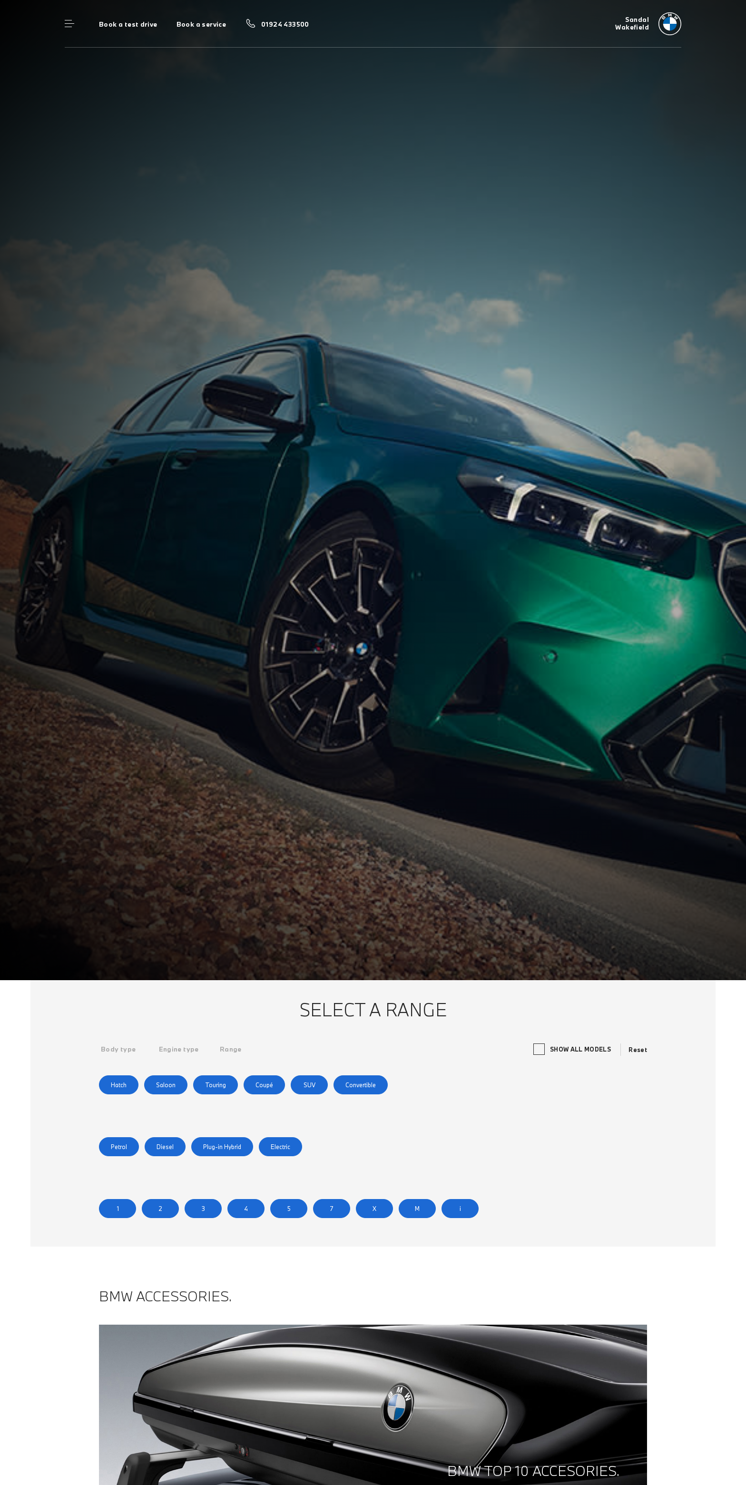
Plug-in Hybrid (222, 1147)
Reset (637, 1049)
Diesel (165, 1147)
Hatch (119, 1085)
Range (231, 1049)
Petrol (119, 1147)
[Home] (648, 23)
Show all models (572, 1049)
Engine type (179, 1049)
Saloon (166, 1085)
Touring (215, 1085)
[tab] (118, 1049)
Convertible (360, 1085)
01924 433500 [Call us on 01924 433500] (285, 24)
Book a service (201, 24)
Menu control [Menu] (69, 23)
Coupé (264, 1085)
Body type (118, 1049)
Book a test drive (128, 24)
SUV (309, 1085)
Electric (280, 1147)
